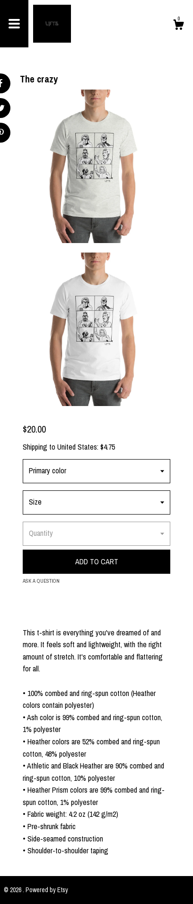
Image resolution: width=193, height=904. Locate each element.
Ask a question (41, 581)
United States (77, 447)
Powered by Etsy (47, 890)
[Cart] (178, 26)
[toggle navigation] (14, 23)
